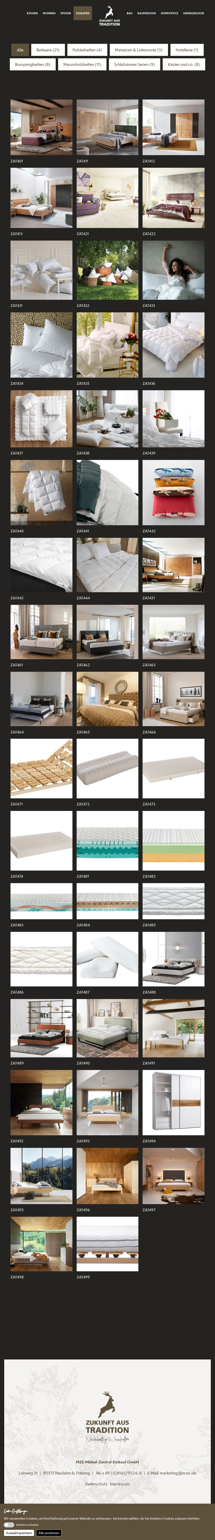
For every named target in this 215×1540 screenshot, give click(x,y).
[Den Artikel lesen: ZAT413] (41, 198)
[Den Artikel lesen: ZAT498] (41, 1244)
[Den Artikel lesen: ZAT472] (108, 768)
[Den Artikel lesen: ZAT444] (108, 565)
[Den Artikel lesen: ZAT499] (108, 1244)
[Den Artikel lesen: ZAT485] (174, 901)
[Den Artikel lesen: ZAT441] (108, 492)
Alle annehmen (48, 1533)
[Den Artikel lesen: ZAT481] (108, 841)
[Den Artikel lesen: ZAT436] (174, 345)
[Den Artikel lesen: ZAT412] (174, 127)
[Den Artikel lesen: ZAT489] (41, 1028)
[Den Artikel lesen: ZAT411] (108, 127)
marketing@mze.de (178, 1473)
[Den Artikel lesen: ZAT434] (41, 345)
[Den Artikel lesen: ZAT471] (41, 768)
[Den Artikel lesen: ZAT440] (41, 492)
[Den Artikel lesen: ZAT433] (174, 270)
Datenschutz (96, 1483)
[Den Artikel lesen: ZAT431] (41, 270)
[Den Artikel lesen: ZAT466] (174, 699)
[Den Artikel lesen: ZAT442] (174, 492)
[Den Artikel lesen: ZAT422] (174, 198)
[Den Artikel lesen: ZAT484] (108, 901)
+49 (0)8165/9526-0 (122, 1473)
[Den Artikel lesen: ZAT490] (108, 1028)
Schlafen (82, 13)
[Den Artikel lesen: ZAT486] (41, 959)
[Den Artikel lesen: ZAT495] (41, 1176)
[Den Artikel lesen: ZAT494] (174, 1102)
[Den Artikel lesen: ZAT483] (41, 901)
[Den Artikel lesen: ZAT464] (41, 699)
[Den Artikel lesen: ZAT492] (41, 1102)
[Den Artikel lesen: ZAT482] (174, 841)
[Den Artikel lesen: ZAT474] (41, 841)
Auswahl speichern (19, 1533)
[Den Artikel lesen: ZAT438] (108, 418)
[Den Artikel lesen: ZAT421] (108, 198)
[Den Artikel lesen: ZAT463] (174, 632)
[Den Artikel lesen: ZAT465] (108, 699)
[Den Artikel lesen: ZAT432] (108, 270)
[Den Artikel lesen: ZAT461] (41, 632)
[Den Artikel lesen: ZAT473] (174, 768)
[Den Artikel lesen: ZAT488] (174, 959)
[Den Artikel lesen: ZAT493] (108, 1102)
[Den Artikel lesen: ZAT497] (174, 1176)
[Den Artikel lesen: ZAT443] (41, 565)
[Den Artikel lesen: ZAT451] (174, 565)
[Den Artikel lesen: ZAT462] (108, 632)
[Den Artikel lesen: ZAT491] (174, 1028)
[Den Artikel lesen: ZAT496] (108, 1176)
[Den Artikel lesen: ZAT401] (41, 127)
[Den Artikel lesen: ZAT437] (41, 418)
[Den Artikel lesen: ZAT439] (174, 418)
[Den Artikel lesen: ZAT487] (108, 959)
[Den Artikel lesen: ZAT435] (108, 345)
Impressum (120, 1483)
